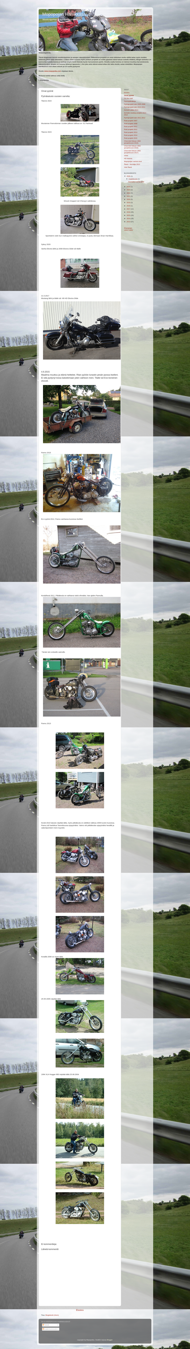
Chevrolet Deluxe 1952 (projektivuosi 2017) (132, 152)
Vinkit (126, 156)
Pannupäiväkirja (130, 101)
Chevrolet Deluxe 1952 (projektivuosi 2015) (132, 142)
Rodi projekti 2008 (130, 123)
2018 (129, 206)
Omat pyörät (129, 95)
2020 (129, 199)
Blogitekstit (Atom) (52, 1315)
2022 (129, 193)
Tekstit (46, 1325)
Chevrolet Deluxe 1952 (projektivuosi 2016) (132, 147)
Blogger (109, 1340)
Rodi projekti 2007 (130, 121)
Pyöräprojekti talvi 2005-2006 (134, 104)
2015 (129, 215)
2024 (129, 187)
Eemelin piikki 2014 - (131, 110)
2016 (129, 212)
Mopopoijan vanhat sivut (133, 161)
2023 (129, 190)
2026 (129, 176)
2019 (129, 202)
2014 (129, 218)
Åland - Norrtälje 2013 (132, 164)
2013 (129, 222)
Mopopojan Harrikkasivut (66, 14)
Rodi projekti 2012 (130, 129)
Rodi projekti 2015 (130, 138)
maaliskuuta (133, 179)
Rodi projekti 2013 (130, 132)
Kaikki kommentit (50, 1329)
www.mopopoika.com (52, 71)
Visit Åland (128, 167)
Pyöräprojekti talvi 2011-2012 (134, 118)
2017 (129, 209)
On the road (128, 98)
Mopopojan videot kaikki (128, 229)
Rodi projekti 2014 (130, 135)
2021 (129, 196)
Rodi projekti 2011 (130, 126)
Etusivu (80, 1310)
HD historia (128, 158)
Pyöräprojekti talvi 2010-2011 (134, 107)
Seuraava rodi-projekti (136, 182)
